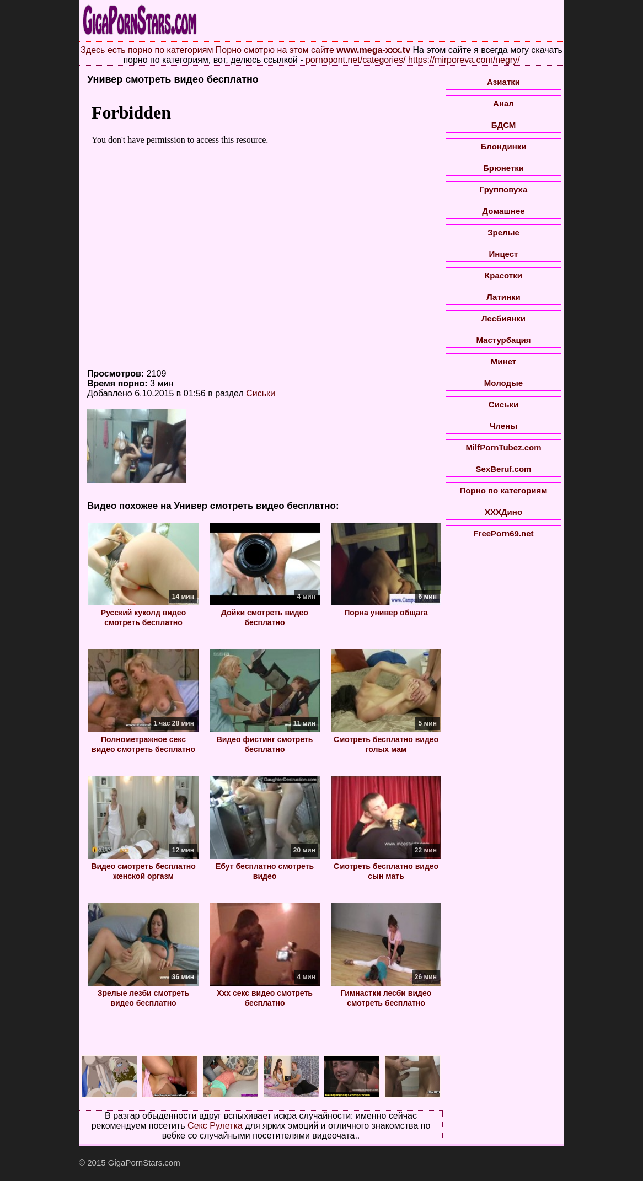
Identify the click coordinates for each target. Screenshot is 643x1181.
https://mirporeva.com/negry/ (464, 60)
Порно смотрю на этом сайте (275, 50)
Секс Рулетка (215, 1125)
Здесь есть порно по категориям (147, 50)
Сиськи (260, 393)
